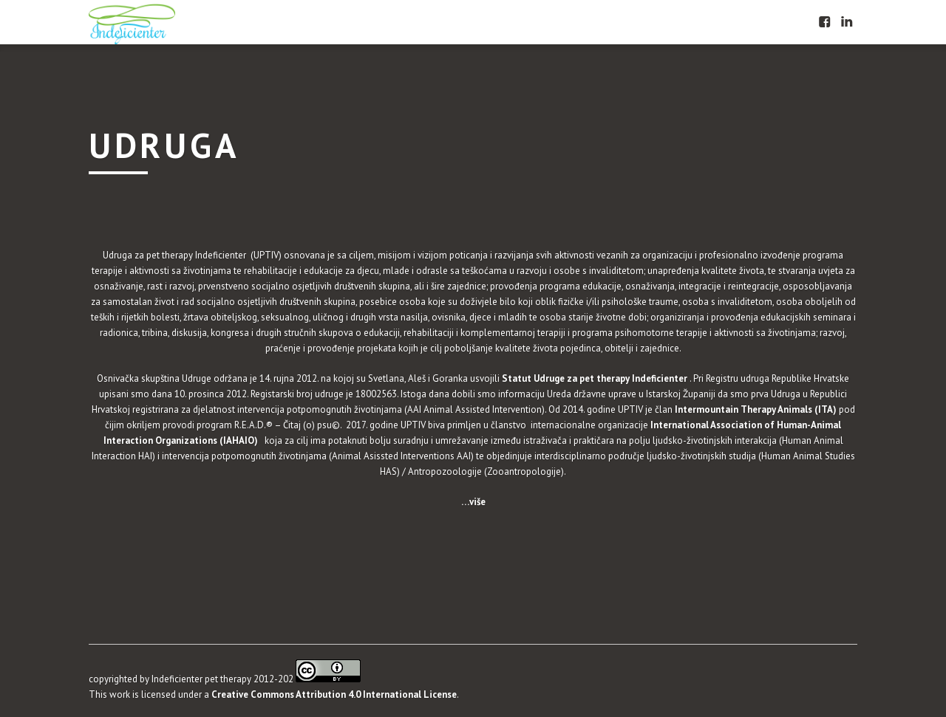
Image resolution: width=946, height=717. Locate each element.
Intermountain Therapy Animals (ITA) (755, 409)
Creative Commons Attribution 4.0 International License (334, 694)
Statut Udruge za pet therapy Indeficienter (596, 378)
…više (473, 501)
